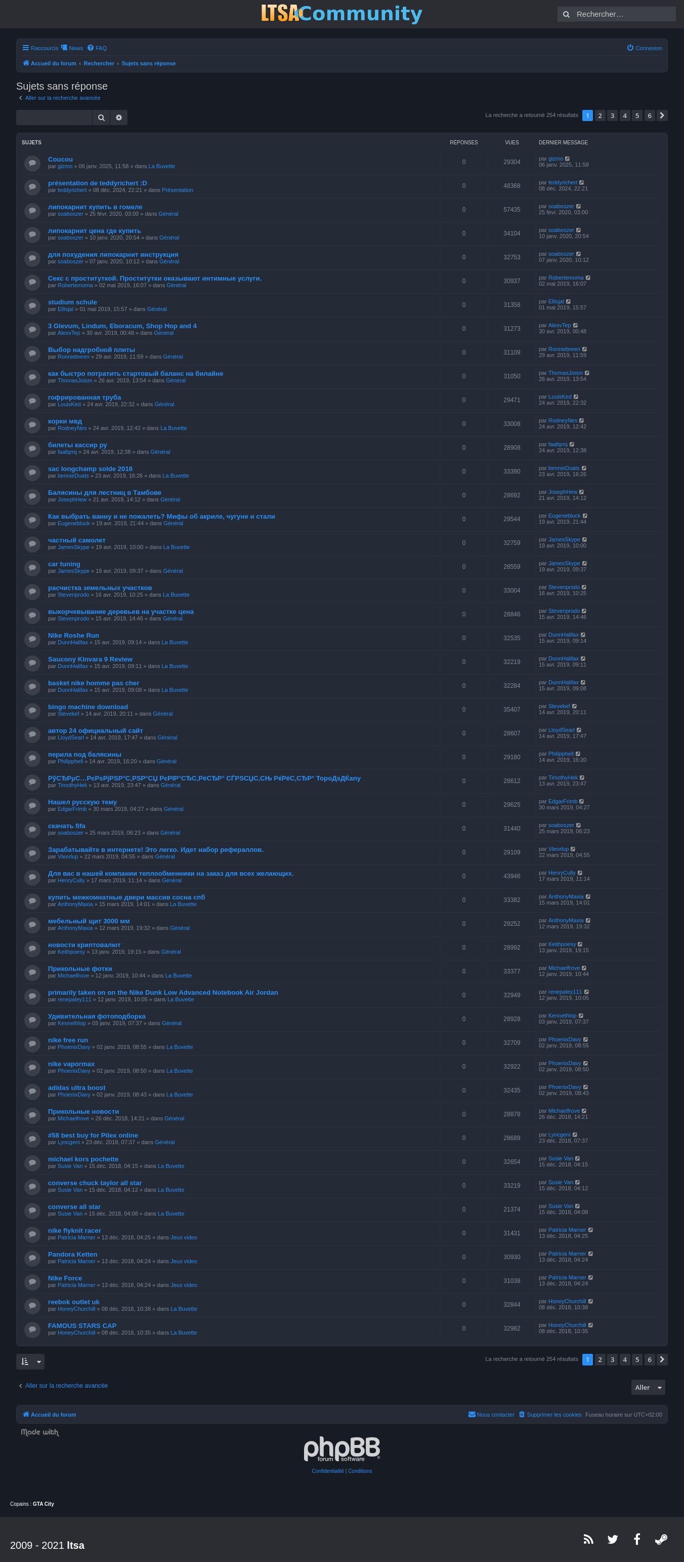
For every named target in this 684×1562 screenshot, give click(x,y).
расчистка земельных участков (100, 588)
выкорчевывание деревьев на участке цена (121, 611)
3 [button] (612, 115)
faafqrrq (67, 452)
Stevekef (68, 714)
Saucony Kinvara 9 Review (90, 659)
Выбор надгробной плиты (91, 350)
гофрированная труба (84, 397)
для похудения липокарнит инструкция (113, 254)
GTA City (43, 1504)
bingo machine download (88, 707)
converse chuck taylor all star (95, 1183)
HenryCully (71, 880)
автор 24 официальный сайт (95, 730)
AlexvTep (69, 333)
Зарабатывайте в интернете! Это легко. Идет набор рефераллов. (156, 849)
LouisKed (69, 404)
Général (168, 214)
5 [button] (637, 115)
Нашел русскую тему (82, 802)
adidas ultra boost (77, 1087)
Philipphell (70, 761)
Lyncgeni (69, 1142)
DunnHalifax (73, 642)
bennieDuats (73, 476)
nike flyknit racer (74, 1230)
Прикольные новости (83, 1111)
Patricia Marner (77, 1237)
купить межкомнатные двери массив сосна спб (126, 897)
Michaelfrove (73, 975)
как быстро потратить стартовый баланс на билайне (136, 373)
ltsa (75, 1545)
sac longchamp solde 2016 (90, 469)
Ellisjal (65, 309)
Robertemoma (75, 285)
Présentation (177, 190)
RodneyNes (72, 428)
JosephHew (72, 499)
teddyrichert (72, 190)
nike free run (68, 1040)
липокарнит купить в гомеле (95, 207)
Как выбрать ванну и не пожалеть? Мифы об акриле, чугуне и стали (161, 516)
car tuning (64, 564)
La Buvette (162, 166)
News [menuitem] (76, 48)
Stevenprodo (73, 595)
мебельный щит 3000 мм (89, 921)
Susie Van (70, 1166)
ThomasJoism (75, 380)
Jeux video (183, 1237)
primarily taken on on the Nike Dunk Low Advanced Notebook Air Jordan (163, 992)
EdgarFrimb (72, 809)
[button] (662, 115)
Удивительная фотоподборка (97, 1016)
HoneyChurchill (77, 1309)
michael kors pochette (83, 1159)
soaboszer (70, 214)
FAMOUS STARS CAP (82, 1326)
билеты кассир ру (77, 445)
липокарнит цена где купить (94, 231)
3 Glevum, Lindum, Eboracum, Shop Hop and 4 (122, 326)
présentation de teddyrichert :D (97, 183)
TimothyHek (72, 785)
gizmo (65, 166)
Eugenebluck (74, 523)
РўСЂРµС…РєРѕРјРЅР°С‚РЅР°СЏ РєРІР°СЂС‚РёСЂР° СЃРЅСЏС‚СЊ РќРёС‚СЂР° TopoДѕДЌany (204, 778)
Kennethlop (72, 1023)
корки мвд (65, 421)
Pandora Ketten (72, 1254)
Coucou (60, 159)
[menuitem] (97, 48)
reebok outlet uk (74, 1302)
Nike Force (65, 1278)
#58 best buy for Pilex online (93, 1135)
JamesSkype (74, 547)
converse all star (74, 1206)
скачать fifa (67, 826)
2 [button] (600, 115)
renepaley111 (75, 999)
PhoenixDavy (74, 1047)
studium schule (72, 302)
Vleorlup (68, 856)
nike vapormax (71, 1064)
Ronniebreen (74, 357)
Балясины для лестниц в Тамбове (104, 492)
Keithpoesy (71, 952)
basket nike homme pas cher (93, 683)
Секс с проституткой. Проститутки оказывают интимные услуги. (155, 278)
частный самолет (77, 540)
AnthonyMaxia (75, 904)
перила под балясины (84, 754)
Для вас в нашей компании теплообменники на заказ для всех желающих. (170, 873)
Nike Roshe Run (73, 635)
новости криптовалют (84, 945)
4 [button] (625, 115)
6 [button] (650, 115)
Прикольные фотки (80, 968)
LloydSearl (71, 737)
